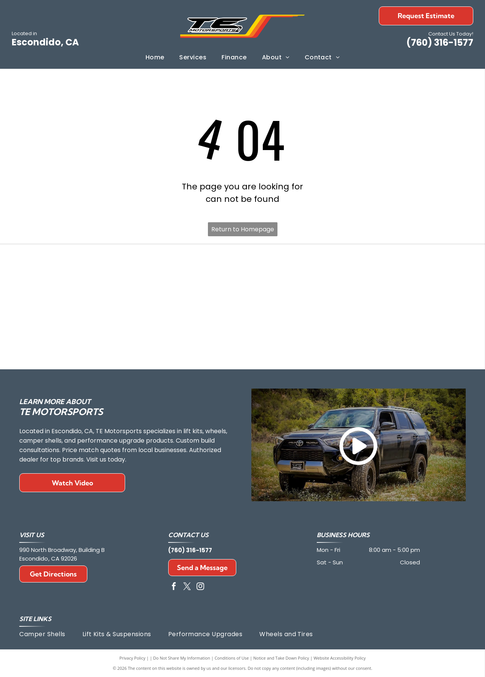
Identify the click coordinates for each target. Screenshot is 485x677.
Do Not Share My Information (181, 658)
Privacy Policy (132, 658)
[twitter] (187, 587)
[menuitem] (155, 57)
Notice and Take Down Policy (281, 658)
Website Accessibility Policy (339, 658)
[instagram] (200, 587)
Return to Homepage (242, 229)
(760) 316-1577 (439, 42)
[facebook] (174, 587)
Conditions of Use (232, 658)
